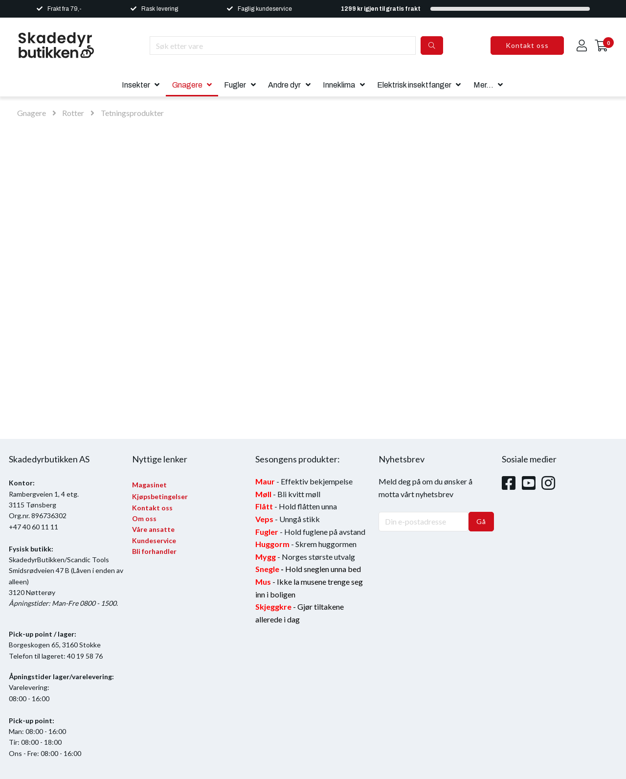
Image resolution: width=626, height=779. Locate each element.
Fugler (235, 85)
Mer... (483, 85)
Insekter (136, 85)
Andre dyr (284, 85)
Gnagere (187, 85)
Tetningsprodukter (132, 112)
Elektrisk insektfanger (414, 85)
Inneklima (339, 85)
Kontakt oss (527, 45)
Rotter (73, 112)
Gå (481, 521)
